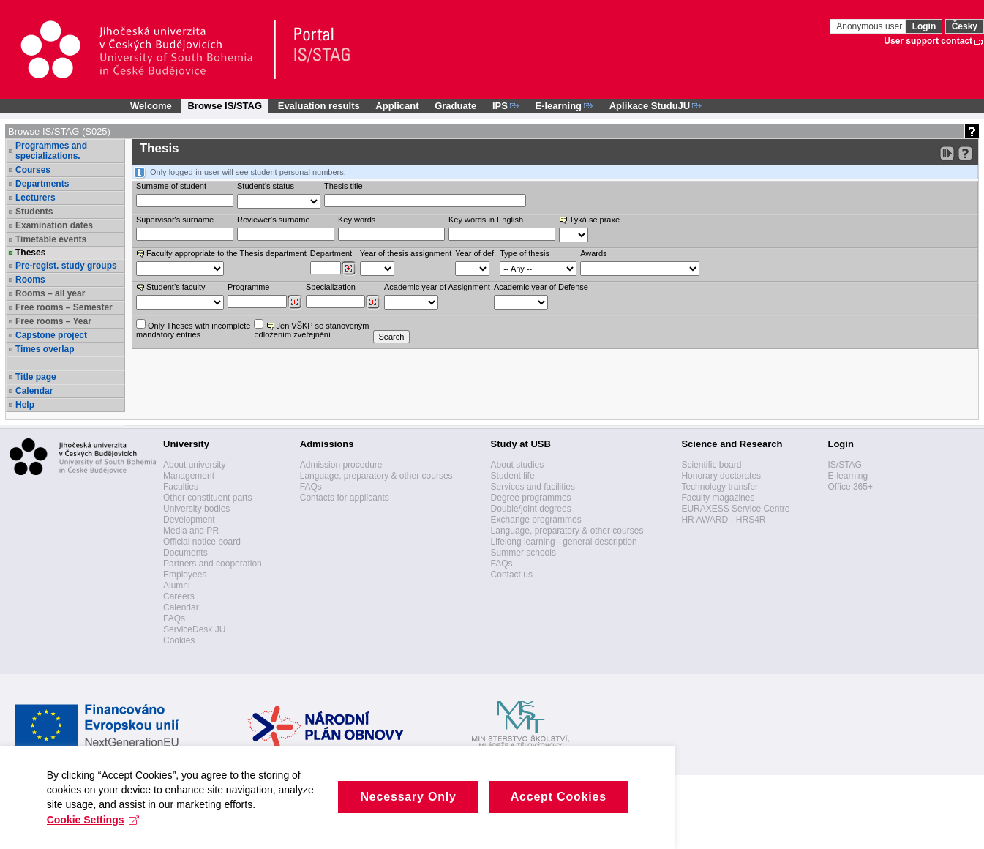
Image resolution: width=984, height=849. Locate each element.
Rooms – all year (50, 293)
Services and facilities (533, 487)
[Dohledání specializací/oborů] (372, 302)
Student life (513, 476)
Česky (964, 26)
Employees (184, 574)
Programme (248, 287)
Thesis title (343, 186)
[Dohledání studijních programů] (294, 302)
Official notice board (202, 541)
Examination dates (54, 225)
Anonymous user (870, 26)
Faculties (180, 487)
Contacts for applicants (344, 498)
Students (34, 211)
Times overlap (44, 349)
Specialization (331, 287)
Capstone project (51, 335)
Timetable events (50, 239)
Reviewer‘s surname (273, 219)
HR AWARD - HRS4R (723, 520)
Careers (179, 596)
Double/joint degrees (531, 509)
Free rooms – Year (53, 321)
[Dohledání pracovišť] (348, 268)
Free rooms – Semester (64, 307)
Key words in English (485, 219)
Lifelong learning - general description (564, 541)
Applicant (396, 105)
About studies (517, 465)
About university (194, 465)
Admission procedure (341, 465)
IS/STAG (844, 465)
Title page (35, 377)
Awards (593, 253)
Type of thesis (524, 253)
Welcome (151, 105)
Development (189, 520)
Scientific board (711, 465)
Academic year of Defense (541, 287)
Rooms (30, 279)
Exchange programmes (536, 520)
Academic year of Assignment (437, 287)
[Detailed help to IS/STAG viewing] (965, 153)
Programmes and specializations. (51, 151)
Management (188, 476)
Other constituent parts (207, 498)
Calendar (34, 391)
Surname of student (171, 186)
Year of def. (475, 253)
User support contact (928, 41)
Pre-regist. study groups (66, 266)
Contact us (512, 574)
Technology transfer (719, 487)
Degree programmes (531, 498)
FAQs (174, 618)
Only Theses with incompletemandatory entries (193, 329)
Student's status (265, 186)
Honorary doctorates (721, 476)
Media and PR (191, 531)
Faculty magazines (717, 498)
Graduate (455, 105)
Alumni (176, 585)
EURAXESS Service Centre (735, 509)
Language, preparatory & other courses (376, 476)
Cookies (179, 640)
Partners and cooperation (212, 563)
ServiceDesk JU (194, 629)
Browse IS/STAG (224, 105)
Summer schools (523, 552)
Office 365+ (850, 487)
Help (24, 405)
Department (331, 253)
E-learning (847, 476)
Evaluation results (319, 105)
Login (924, 26)
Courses (32, 170)
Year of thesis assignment (406, 253)
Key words (356, 219)
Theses (30, 252)
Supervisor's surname (175, 219)
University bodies (196, 509)
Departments (42, 184)
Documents (185, 552)
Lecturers (35, 197)
